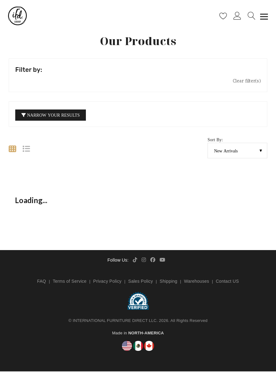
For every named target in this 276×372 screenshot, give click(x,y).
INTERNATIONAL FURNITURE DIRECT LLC (115, 321)
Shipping (168, 281)
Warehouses (196, 281)
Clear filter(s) (247, 81)
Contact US (227, 281)
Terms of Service (70, 281)
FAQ (41, 281)
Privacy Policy (107, 281)
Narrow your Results (50, 116)
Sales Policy (140, 281)
